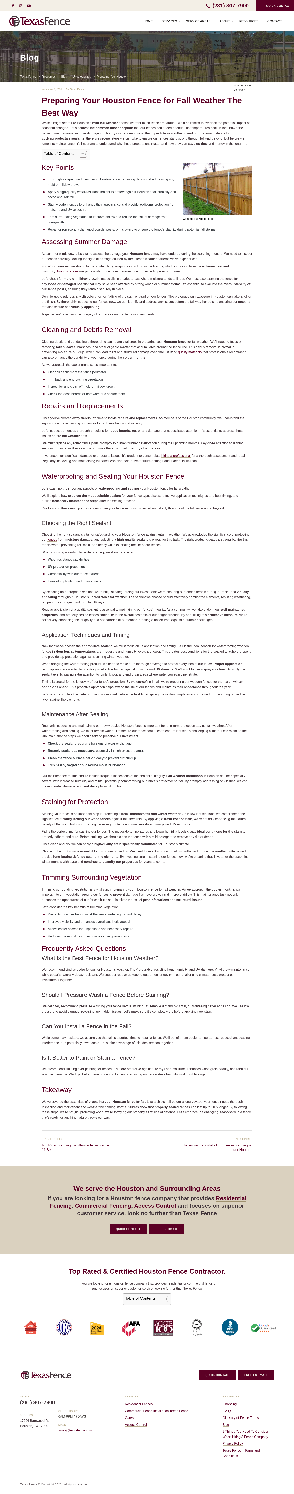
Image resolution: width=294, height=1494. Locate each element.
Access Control (155, 1205)
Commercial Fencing (103, 1205)
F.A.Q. (227, 1411)
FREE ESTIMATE (166, 1229)
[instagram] (20, 5)
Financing (230, 1404)
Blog (226, 1424)
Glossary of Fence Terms (241, 1418)
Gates (129, 1418)
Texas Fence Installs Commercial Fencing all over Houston (218, 1147)
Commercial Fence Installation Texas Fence (156, 1411)
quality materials (190, 352)
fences (52, 539)
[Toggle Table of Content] (81, 154)
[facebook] (12, 5)
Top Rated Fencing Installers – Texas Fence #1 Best (75, 1147)
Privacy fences (67, 271)
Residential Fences (139, 1404)
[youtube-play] (28, 5)
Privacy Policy (233, 1443)
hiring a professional (176, 455)
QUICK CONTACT (128, 1229)
